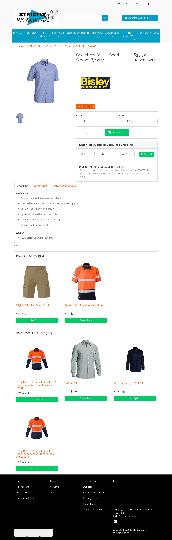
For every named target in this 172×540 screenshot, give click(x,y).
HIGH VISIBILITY (45, 34)
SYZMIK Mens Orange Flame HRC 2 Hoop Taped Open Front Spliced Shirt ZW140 (37, 385)
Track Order (23, 492)
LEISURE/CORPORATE (78, 33)
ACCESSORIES (112, 33)
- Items (137, 18)
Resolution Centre (26, 498)
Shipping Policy (90, 498)
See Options (37, 320)
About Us (130, 4)
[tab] (22, 186)
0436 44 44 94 (129, 516)
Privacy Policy (89, 504)
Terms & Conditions (92, 509)
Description (22, 186)
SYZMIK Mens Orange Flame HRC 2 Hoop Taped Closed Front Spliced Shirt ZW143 (36, 454)
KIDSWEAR (97, 33)
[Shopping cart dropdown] (155, 18)
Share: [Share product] (85, 106)
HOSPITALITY (144, 33)
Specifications (40, 186)
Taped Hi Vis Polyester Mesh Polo (84, 305)
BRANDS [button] (17, 33)
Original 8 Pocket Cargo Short (32, 305)
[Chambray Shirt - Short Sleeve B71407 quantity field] (88, 132)
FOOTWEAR (58, 33)
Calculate (147, 154)
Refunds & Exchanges (93, 492)
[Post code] (126, 154)
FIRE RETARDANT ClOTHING (128, 36)
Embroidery (88, 487)
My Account (23, 487)
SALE (156, 33)
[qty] (87, 154)
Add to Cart (117, 132)
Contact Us (140, 4)
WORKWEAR (30, 33)
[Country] (106, 154)
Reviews (64, 186)
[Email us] (115, 521)
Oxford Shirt (71, 383)
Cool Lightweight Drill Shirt (129, 383)
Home (120, 4)
